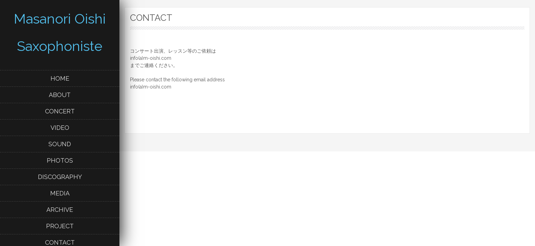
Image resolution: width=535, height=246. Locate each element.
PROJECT (60, 226)
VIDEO (59, 127)
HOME (59, 78)
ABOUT (60, 94)
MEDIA (60, 193)
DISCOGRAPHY (60, 176)
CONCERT (60, 111)
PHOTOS (60, 160)
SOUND (59, 144)
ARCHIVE (59, 209)
